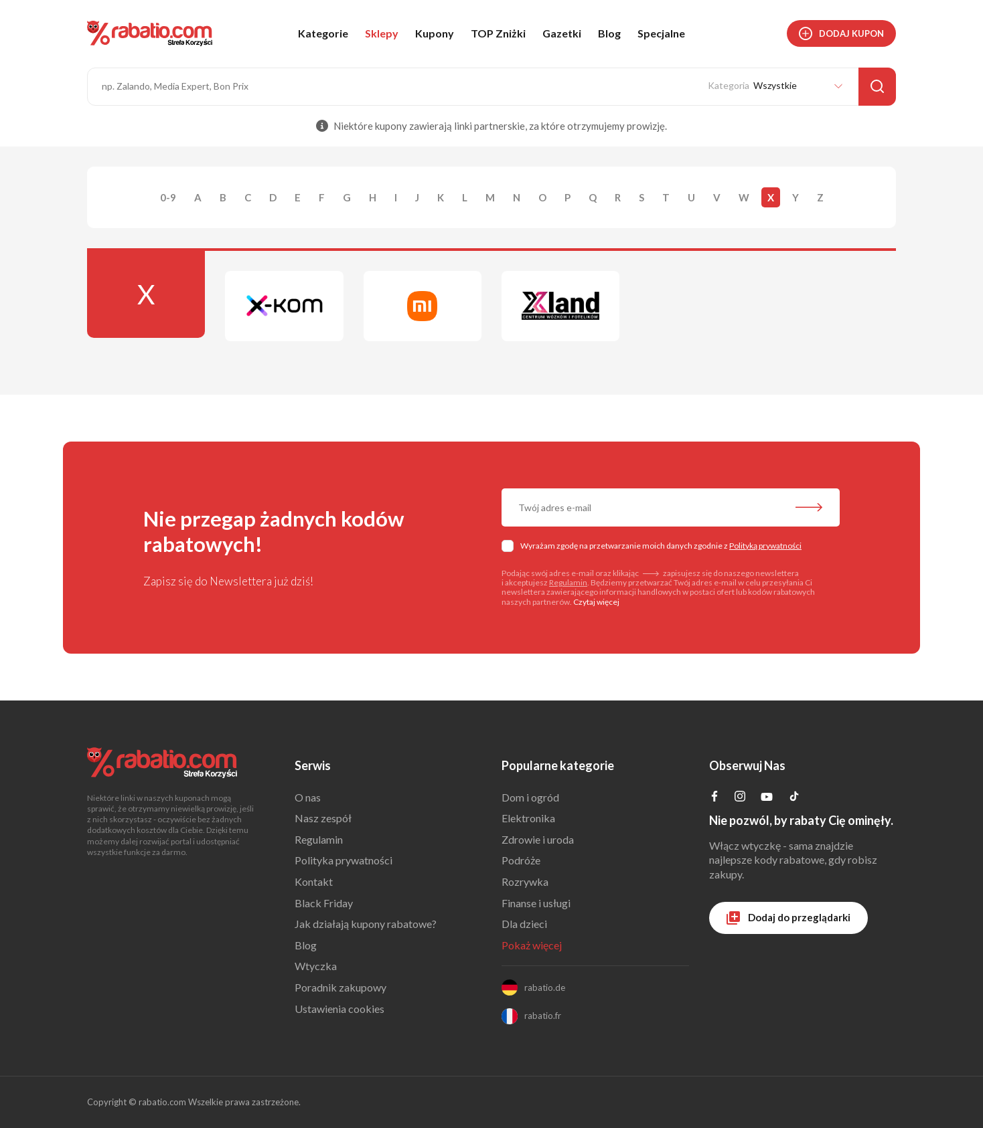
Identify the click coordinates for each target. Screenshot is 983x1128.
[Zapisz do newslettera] (808, 508)
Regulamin (568, 582)
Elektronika (528, 818)
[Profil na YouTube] (766, 799)
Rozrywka (525, 881)
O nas (308, 797)
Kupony (434, 33)
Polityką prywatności (765, 546)
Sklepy (381, 33)
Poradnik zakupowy (340, 987)
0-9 (168, 197)
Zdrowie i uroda (538, 839)
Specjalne (661, 33)
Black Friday (324, 903)
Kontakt (314, 881)
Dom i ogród (530, 797)
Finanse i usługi (536, 903)
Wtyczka (316, 965)
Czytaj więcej (596, 602)
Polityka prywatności (343, 860)
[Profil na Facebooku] (714, 797)
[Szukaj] (877, 87)
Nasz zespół (323, 818)
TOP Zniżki (498, 33)
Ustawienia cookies (339, 1008)
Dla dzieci (524, 923)
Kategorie (323, 33)
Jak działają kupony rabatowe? (366, 923)
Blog (609, 33)
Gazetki (561, 33)
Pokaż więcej (532, 945)
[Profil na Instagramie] (740, 797)
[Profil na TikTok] (794, 798)
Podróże (521, 860)
